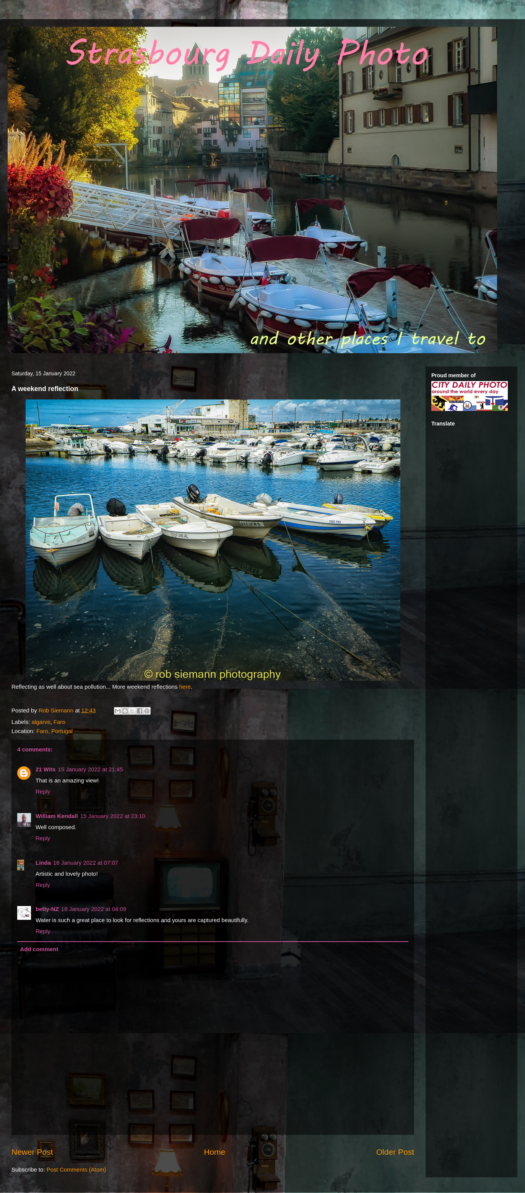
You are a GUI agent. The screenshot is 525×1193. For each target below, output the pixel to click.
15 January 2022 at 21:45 (90, 769)
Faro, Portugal (54, 731)
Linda (43, 862)
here (185, 686)
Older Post (395, 1151)
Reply (43, 791)
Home (214, 1151)
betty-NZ (47, 909)
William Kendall (57, 816)
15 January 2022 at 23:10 (112, 816)
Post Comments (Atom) (76, 1169)
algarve (41, 722)
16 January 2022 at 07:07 (85, 862)
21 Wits (45, 769)
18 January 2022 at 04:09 (93, 909)
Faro (59, 722)
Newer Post (32, 1151)
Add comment (39, 949)
